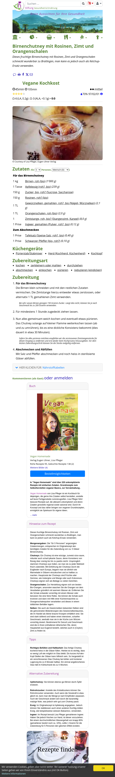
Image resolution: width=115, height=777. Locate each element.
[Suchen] (53, 3)
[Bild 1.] (57, 146)
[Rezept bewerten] (19, 94)
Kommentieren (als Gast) (28, 378)
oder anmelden (58, 378)
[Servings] (38, 170)
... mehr (33, 515)
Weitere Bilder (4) (39, 467)
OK (103, 768)
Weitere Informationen (14, 773)
